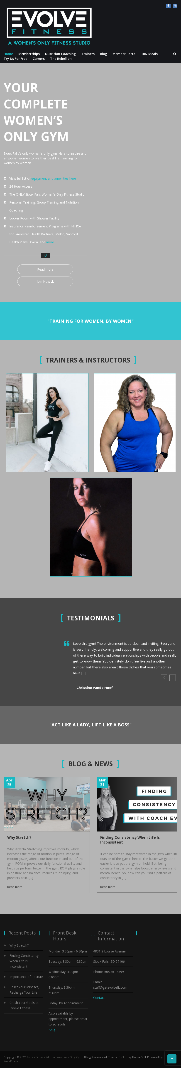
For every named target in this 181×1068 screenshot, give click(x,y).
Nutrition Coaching (60, 54)
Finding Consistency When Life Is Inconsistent (130, 840)
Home (8, 54)
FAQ (52, 1030)
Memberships (29, 54)
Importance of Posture (26, 977)
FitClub (122, 1057)
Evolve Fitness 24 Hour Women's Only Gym (54, 1057)
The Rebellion (61, 58)
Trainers (88, 54)
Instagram (175, 6)
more (50, 242)
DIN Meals (150, 54)
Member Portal (124, 54)
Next (172, 678)
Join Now (45, 281)
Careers (39, 58)
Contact (99, 997)
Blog (103, 54)
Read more (45, 269)
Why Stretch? (19, 837)
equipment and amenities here (53, 178)
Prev (164, 678)
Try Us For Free (15, 58)
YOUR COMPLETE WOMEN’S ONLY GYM (37, 112)
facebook (168, 6)
